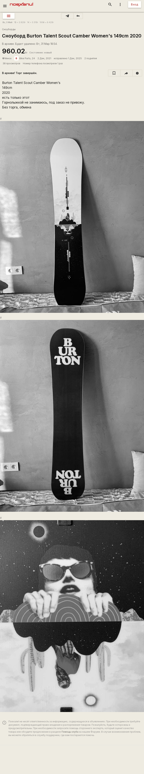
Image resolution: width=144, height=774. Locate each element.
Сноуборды (9, 29)
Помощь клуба (70, 731)
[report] (137, 73)
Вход (134, 4)
